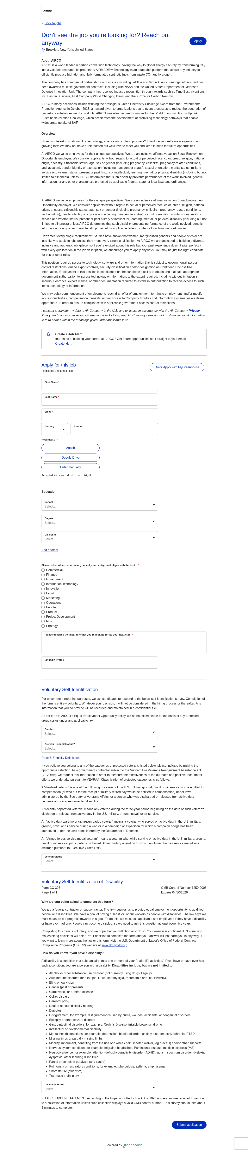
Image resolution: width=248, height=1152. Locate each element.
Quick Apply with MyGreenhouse (177, 367)
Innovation (53, 588)
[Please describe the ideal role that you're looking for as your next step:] (124, 646)
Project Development (60, 616)
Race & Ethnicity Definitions (60, 757)
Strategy (52, 626)
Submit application (189, 1124)
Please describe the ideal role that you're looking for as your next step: (89, 634)
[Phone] (114, 431)
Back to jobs (51, 23)
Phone (78, 426)
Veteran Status (53, 856)
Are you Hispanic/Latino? (60, 744)
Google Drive (70, 457)
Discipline (50, 534)
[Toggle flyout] (63, 429)
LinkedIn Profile (54, 659)
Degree (49, 518)
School (49, 502)
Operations (53, 602)
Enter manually (70, 467)
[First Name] (99, 387)
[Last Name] (99, 402)
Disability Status (54, 1084)
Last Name (52, 396)
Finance (51, 574)
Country (50, 426)
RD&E (50, 621)
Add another (49, 550)
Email (49, 411)
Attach (70, 447)
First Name (52, 382)
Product (51, 612)
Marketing (53, 598)
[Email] (99, 417)
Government (54, 579)
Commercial (54, 570)
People (51, 607)
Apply (198, 41)
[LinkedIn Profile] (99, 665)
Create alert (63, 343)
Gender (49, 729)
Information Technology (62, 584)
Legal (50, 593)
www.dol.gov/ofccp (114, 945)
